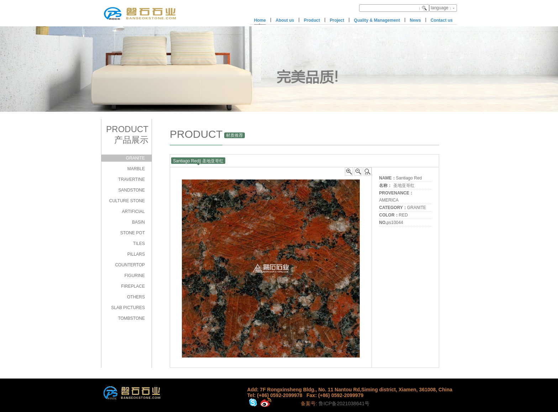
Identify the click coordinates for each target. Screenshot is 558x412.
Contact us (442, 20)
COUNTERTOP (130, 264)
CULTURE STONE (127, 200)
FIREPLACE (133, 286)
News (415, 20)
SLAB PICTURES (128, 307)
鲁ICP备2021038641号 (344, 403)
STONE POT (132, 232)
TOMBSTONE (131, 318)
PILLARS (136, 254)
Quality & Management (377, 20)
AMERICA (389, 200)
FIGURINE (135, 275)
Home (260, 20)
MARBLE (136, 168)
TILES (139, 243)
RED (403, 215)
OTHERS (136, 296)
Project (337, 20)
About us (284, 20)
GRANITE (135, 158)
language (439, 7)
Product (312, 20)
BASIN (138, 222)
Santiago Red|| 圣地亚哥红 (198, 160)
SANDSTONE (132, 190)
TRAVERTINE (131, 179)
